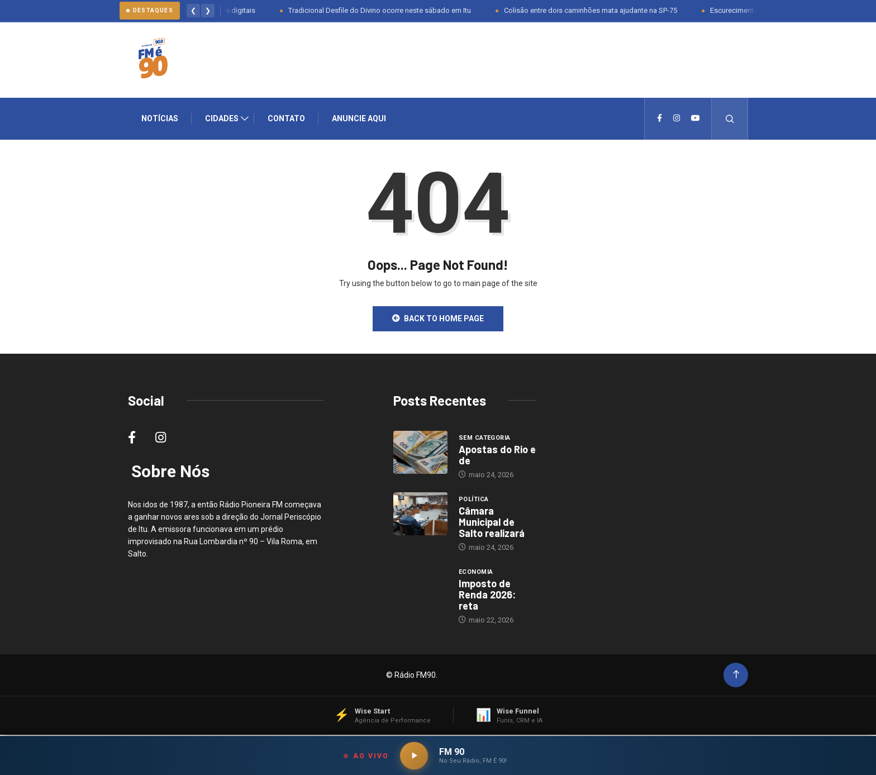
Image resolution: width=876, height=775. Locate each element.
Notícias (159, 119)
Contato (286, 119)
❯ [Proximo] (208, 11)
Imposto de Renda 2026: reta (487, 595)
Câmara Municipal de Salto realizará (492, 522)
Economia (476, 572)
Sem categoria (485, 438)
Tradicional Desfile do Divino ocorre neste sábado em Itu (383, 10)
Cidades (222, 119)
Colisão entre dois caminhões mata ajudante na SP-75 (594, 10)
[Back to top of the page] (736, 675)
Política (474, 499)
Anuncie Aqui (359, 119)
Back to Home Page (438, 319)
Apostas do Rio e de (497, 455)
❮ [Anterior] (193, 11)
